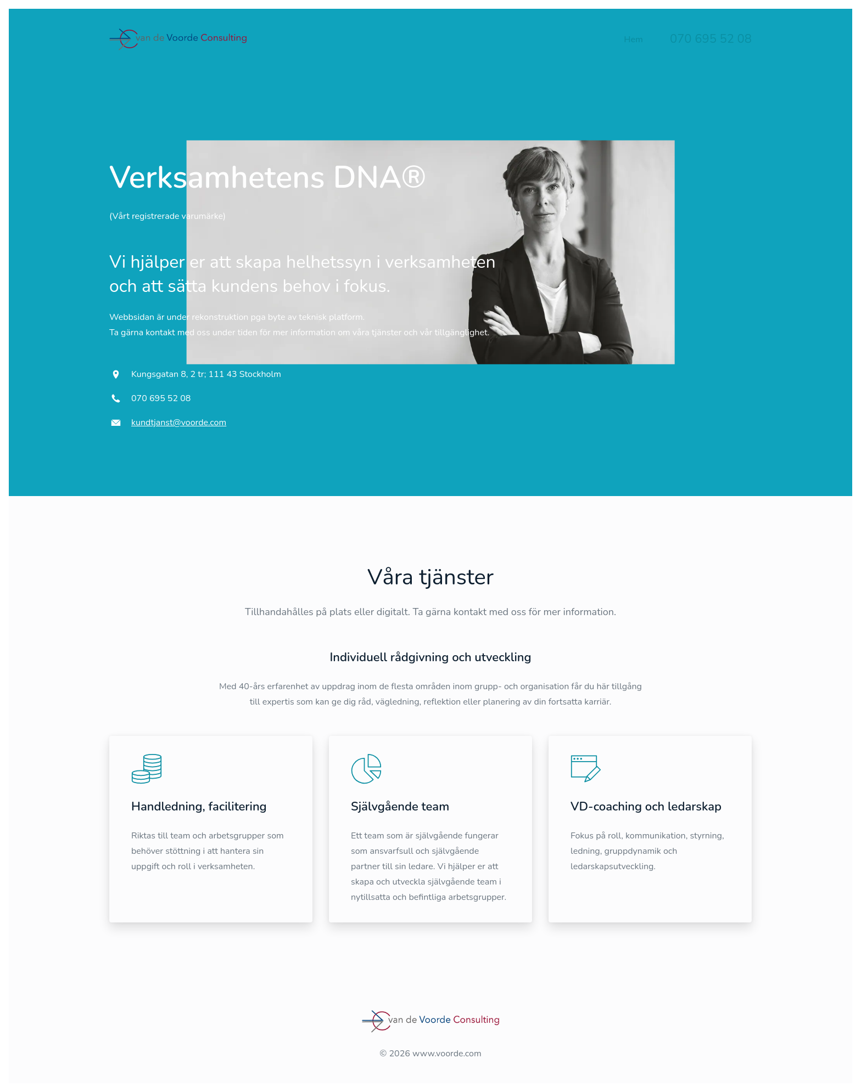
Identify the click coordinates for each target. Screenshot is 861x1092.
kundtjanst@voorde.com (178, 422)
